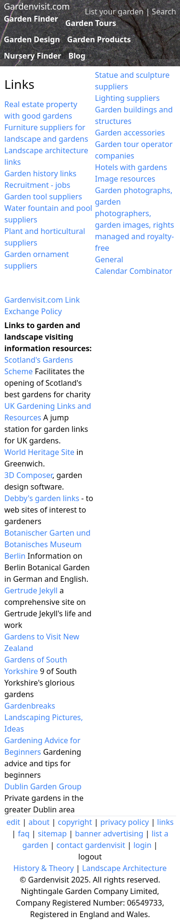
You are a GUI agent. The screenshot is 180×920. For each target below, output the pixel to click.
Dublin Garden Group (43, 786)
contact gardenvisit (90, 845)
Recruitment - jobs (37, 185)
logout (90, 856)
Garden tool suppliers (43, 196)
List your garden (114, 11)
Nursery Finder (32, 55)
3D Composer (28, 475)
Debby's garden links (41, 498)
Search (164, 11)
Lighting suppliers (127, 98)
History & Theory (43, 868)
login (142, 845)
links (165, 822)
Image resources (125, 178)
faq (23, 833)
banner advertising (109, 833)
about (38, 822)
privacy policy (124, 822)
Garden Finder (31, 18)
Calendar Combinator (133, 271)
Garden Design (32, 39)
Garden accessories (130, 132)
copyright (75, 822)
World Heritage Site (39, 452)
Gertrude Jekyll (31, 590)
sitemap (52, 833)
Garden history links (40, 173)
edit (13, 822)
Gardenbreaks (29, 705)
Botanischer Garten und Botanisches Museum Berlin (47, 544)
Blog (76, 55)
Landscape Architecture (124, 868)
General (109, 259)
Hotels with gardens (131, 167)
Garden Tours (90, 23)
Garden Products (99, 39)
